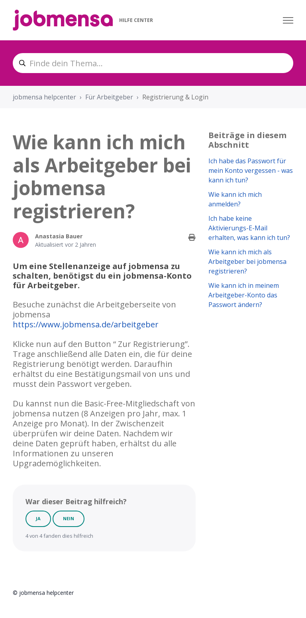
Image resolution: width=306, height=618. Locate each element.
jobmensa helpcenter (44, 97)
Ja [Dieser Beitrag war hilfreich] (38, 518)
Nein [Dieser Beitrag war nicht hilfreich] (68, 518)
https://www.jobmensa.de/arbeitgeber (86, 324)
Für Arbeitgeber (109, 97)
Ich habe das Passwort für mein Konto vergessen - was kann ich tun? (250, 170)
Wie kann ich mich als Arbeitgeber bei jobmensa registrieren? (247, 261)
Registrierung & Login (175, 97)
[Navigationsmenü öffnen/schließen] (288, 20)
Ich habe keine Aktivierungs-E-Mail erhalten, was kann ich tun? (249, 228)
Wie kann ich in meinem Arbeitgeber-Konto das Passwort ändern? (243, 295)
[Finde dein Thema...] (153, 63)
